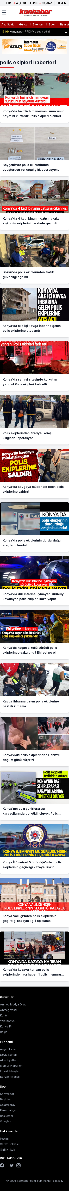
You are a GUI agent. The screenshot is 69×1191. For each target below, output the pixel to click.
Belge (3, 1032)
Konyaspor (7, 1094)
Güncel (23, 24)
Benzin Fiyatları (10, 1076)
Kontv (4, 1015)
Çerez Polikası (9, 1144)
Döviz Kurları (8, 1054)
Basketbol (6, 1116)
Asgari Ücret (8, 1049)
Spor (52, 24)
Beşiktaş (5, 1099)
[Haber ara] (66, 32)
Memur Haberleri (11, 1065)
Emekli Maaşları (10, 1071)
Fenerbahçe (8, 1110)
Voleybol (5, 1121)
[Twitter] (12, 1165)
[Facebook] (2, 1165)
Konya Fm (6, 1026)
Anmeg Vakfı (8, 1010)
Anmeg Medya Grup (13, 1004)
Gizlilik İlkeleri (8, 1149)
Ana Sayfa (8, 24)
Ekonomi (38, 24)
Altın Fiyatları (8, 1060)
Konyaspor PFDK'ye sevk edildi (25, 32)
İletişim (4, 1138)
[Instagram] (18, 1165)
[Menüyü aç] (4, 12)
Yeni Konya (7, 1021)
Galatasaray (7, 1105)
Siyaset (64, 24)
